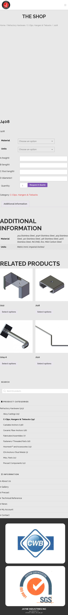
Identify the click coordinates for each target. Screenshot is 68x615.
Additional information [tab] (15, 180)
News (3, 481)
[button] (65, 5)
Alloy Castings (9, 391)
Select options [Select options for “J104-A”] (9, 341)
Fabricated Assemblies (13, 413)
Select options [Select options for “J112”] (9, 289)
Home (2, 25)
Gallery (4, 464)
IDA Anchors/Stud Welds (14, 430)
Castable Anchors (11, 402)
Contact (4, 493)
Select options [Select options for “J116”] (45, 289)
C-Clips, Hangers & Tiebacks (39, 25)
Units (4, 125)
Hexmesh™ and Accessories (15, 424)
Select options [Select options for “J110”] (45, 341)
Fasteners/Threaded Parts (15, 419)
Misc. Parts (8, 435)
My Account (6, 487)
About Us (5, 459)
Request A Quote (38, 162)
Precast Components (12, 441)
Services (50, 602)
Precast (4, 470)
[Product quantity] (23, 162)
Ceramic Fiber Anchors (13, 408)
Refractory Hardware (16, 25)
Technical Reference (11, 476)
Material (5, 117)
